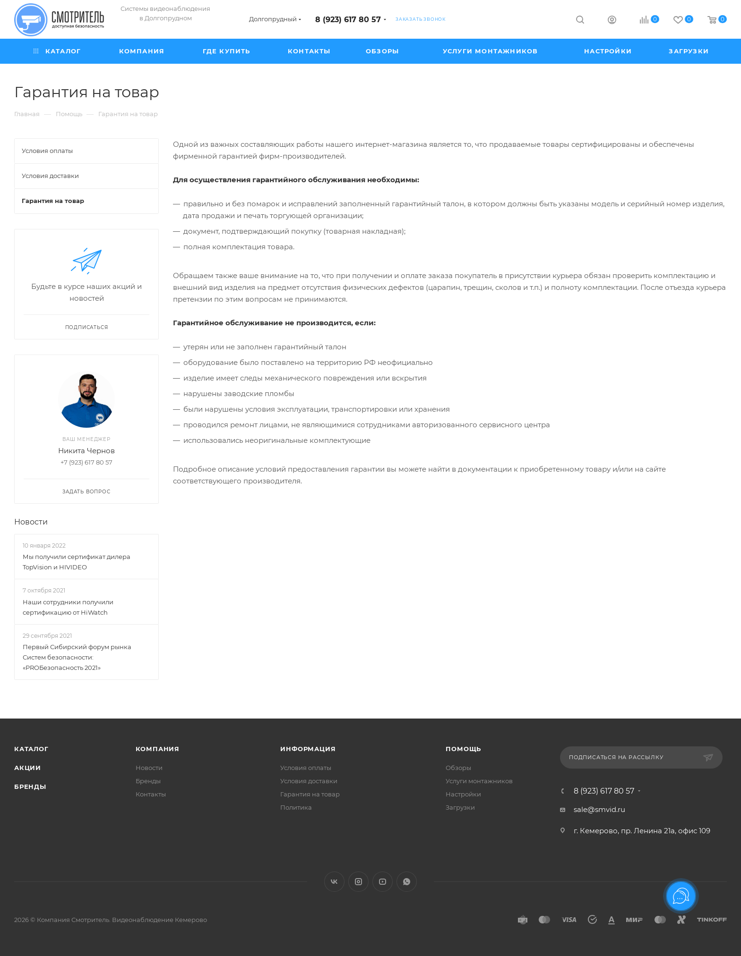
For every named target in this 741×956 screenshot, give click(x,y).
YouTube (382, 881)
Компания (158, 749)
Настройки (463, 794)
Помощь (463, 749)
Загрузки (460, 807)
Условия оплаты (305, 767)
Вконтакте (334, 881)
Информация (308, 749)
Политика (296, 807)
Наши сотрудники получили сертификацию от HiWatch (68, 607)
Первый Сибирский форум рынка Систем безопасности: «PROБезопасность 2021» (77, 657)
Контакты (151, 794)
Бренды (30, 786)
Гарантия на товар (310, 794)
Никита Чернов (86, 450)
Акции (27, 767)
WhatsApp (406, 881)
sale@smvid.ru (599, 809)
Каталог (31, 749)
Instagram (358, 881)
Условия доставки (308, 781)
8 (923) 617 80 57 (348, 19)
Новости (31, 521)
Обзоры (458, 767)
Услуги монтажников (479, 781)
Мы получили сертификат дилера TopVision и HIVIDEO (76, 562)
